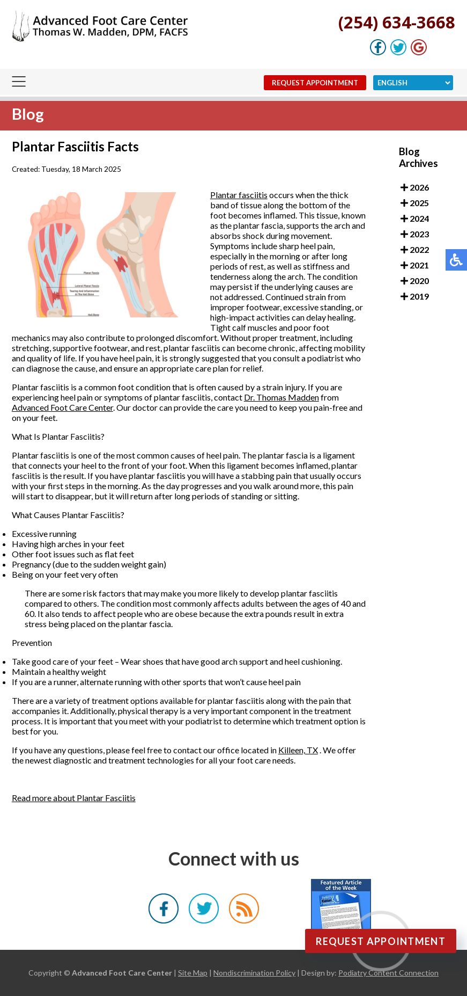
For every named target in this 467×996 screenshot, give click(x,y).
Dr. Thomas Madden (281, 397)
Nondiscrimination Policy (254, 972)
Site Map (192, 972)
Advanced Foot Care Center (62, 407)
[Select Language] (413, 82)
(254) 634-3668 (396, 22)
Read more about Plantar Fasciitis (74, 798)
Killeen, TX (298, 750)
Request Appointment (315, 82)
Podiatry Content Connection (388, 972)
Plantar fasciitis (239, 195)
